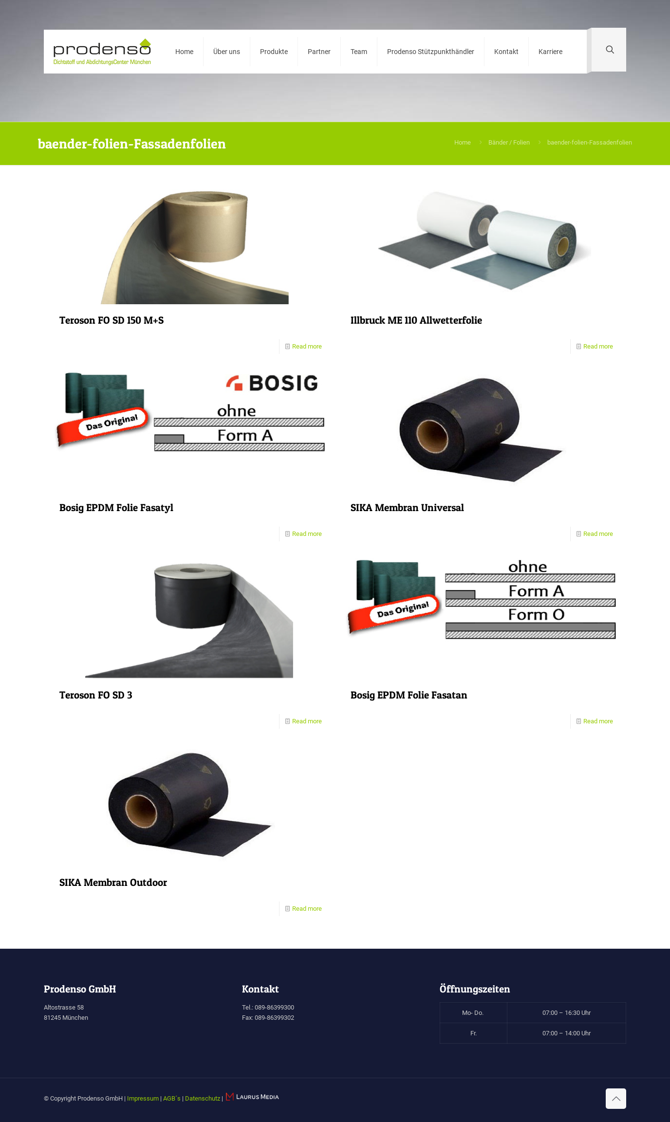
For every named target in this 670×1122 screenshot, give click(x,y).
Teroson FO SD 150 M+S (111, 320)
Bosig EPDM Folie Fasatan (409, 695)
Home (462, 142)
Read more (307, 346)
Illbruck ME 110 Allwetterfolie (416, 320)
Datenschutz (202, 1098)
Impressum (143, 1098)
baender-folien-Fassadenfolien (589, 142)
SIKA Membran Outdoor (113, 882)
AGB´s (172, 1098)
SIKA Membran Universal (407, 507)
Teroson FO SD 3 (95, 695)
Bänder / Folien (509, 142)
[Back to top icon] (616, 1098)
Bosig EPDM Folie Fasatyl (116, 507)
